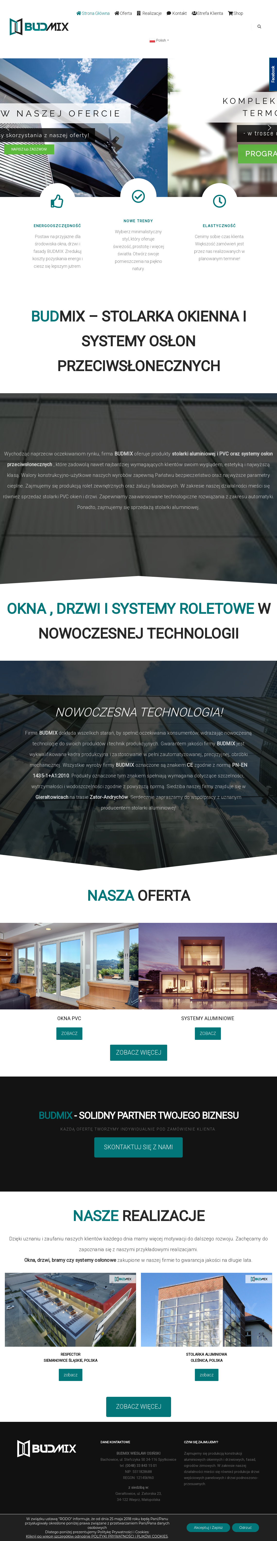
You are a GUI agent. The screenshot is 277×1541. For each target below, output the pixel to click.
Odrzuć (245, 1527)
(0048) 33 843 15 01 (141, 1465)
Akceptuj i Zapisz (208, 1527)
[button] (7, 128)
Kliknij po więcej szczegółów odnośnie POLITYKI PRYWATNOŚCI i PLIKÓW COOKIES (97, 1536)
